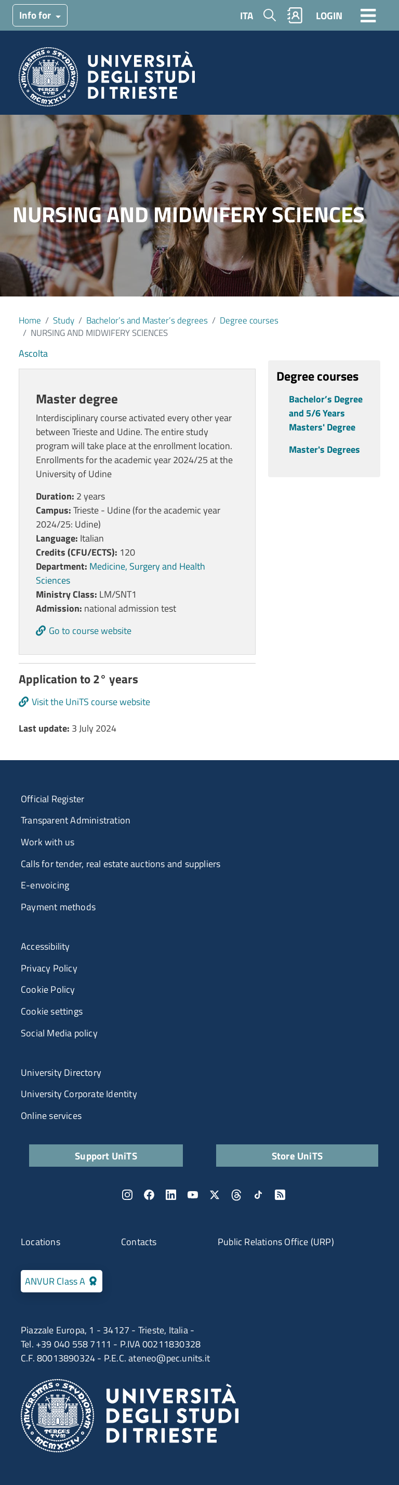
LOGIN (329, 15)
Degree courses (249, 320)
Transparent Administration (75, 820)
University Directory (61, 1072)
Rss (280, 1195)
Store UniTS (297, 1155)
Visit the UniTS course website (91, 702)
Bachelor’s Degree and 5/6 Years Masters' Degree (326, 413)
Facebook (149, 1195)
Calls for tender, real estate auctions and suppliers (120, 864)
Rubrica (295, 15)
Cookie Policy (48, 989)
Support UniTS (106, 1155)
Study (63, 320)
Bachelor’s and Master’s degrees (147, 320)
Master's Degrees (324, 449)
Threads (236, 1195)
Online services (51, 1116)
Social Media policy (59, 1033)
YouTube (193, 1195)
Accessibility (45, 946)
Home (30, 320)
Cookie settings (52, 1011)
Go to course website (90, 631)
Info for (36, 14)
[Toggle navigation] (368, 15)
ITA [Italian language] (246, 15)
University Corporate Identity (79, 1094)
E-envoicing (45, 885)
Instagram (127, 1195)
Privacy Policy (49, 968)
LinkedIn (171, 1195)
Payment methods (58, 907)
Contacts (139, 1242)
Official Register (52, 799)
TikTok (258, 1195)
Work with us (47, 842)
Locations (40, 1242)
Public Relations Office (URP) (276, 1242)
